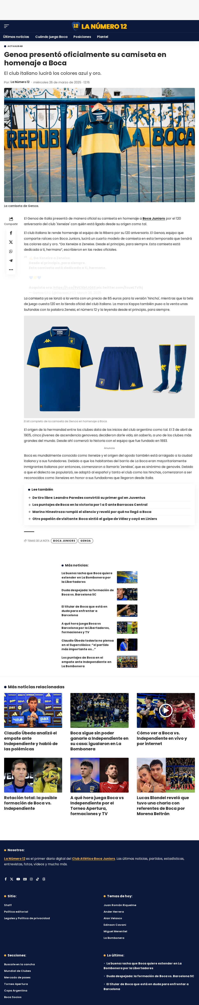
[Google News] (25, 879)
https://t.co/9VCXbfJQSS (75, 287)
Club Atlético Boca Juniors (96, 858)
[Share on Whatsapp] (11, 253)
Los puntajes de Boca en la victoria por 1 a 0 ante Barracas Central (90, 504)
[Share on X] (11, 243)
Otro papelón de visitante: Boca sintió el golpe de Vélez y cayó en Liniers (95, 518)
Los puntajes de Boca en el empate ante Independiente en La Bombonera (86, 662)
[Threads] (44, 879)
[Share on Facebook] (11, 233)
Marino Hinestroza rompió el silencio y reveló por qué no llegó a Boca (92, 511)
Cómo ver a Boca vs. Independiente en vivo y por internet (162, 738)
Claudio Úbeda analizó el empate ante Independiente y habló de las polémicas (31, 741)
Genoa (85, 540)
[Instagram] (32, 879)
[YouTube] (18, 879)
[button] (7, 26)
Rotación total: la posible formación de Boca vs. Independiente (30, 803)
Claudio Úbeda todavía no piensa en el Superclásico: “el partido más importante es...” (88, 645)
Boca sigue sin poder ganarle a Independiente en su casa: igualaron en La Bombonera (99, 741)
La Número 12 (21, 82)
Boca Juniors (154, 218)
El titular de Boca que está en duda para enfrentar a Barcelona (84, 611)
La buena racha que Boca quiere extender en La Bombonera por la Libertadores (87, 577)
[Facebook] (5, 879)
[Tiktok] (38, 879)
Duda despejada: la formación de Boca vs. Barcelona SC (88, 592)
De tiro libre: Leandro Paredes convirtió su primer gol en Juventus (89, 497)
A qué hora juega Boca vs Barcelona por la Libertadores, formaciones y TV (86, 628)
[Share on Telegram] (11, 263)
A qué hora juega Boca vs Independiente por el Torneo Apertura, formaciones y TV (97, 806)
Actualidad (15, 46)
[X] (11, 879)
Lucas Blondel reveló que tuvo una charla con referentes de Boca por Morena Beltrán (163, 806)
